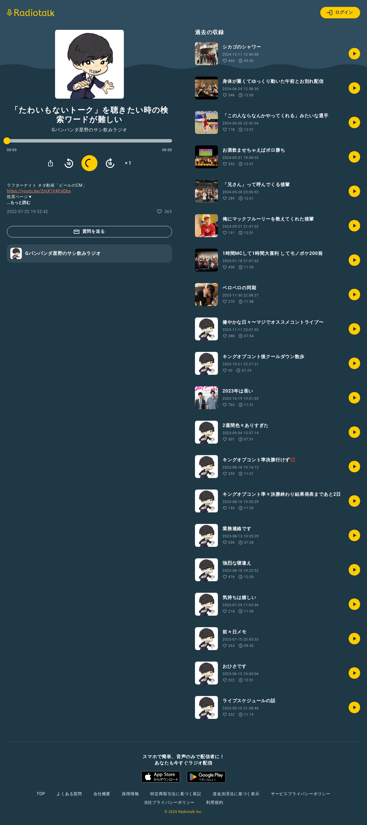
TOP (41, 793)
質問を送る (89, 231)
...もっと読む (18, 202)
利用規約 (214, 802)
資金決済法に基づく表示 (236, 793)
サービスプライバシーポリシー (300, 793)
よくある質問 (69, 793)
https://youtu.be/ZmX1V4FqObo (39, 191)
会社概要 (101, 793)
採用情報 (130, 793)
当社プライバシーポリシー (169, 802)
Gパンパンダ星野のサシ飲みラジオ (89, 130)
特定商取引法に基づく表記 (175, 793)
